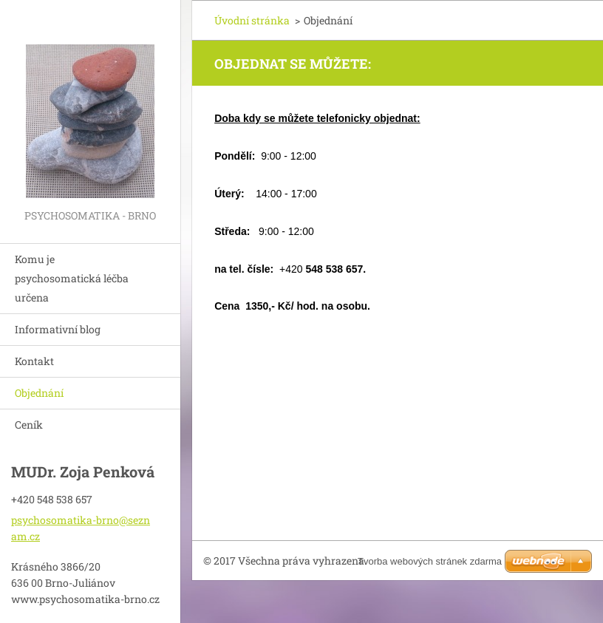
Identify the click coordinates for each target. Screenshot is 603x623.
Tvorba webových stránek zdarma (430, 561)
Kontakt (34, 361)
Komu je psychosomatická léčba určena (72, 278)
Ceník (29, 425)
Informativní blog (57, 329)
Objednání (39, 393)
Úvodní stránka (252, 20)
